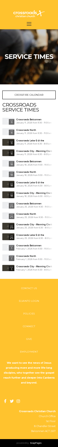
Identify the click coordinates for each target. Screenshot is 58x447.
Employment (29, 351)
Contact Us (29, 288)
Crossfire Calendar (29, 94)
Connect (29, 326)
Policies (29, 313)
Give (29, 339)
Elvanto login (29, 300)
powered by (29, 443)
